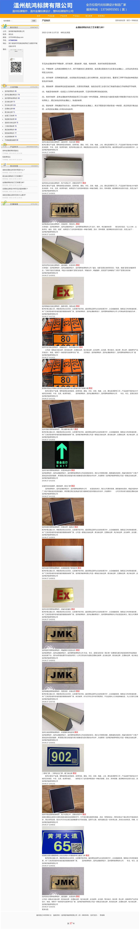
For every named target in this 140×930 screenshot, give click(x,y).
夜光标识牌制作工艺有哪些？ (12, 176)
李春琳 (102, 915)
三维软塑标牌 (9, 126)
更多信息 (45, 909)
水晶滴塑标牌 (9, 136)
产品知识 (76, 16)
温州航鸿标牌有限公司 (50, 150)
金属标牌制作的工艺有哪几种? (13, 182)
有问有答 (89, 16)
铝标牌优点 (6, 157)
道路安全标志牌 (10, 122)
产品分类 (63, 16)
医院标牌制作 (9, 133)
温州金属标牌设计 (11, 95)
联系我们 (101, 16)
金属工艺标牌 (9, 115)
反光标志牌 (9, 102)
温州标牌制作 (9, 91)
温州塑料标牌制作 (11, 98)
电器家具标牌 (9, 119)
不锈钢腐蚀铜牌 (10, 140)
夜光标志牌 (9, 112)
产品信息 (51, 16)
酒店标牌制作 (9, 129)
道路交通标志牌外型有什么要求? (14, 195)
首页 (38, 16)
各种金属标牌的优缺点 (10, 150)
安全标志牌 (9, 105)
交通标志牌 (9, 109)
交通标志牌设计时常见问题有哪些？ (15, 189)
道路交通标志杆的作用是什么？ (13, 170)
